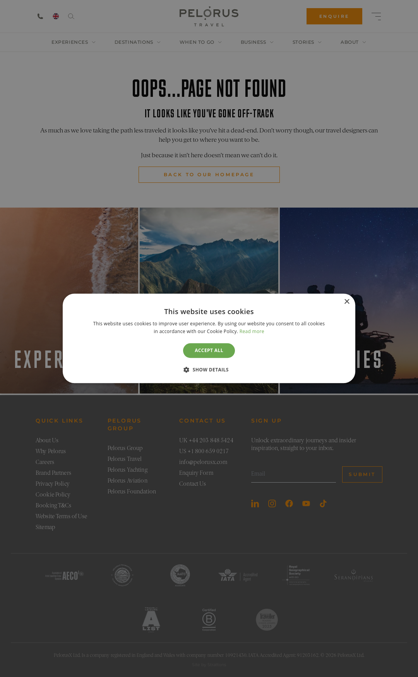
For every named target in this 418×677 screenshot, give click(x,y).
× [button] (346, 302)
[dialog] (209, 338)
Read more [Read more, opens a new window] (252, 331)
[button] (209, 370)
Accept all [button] (209, 350)
